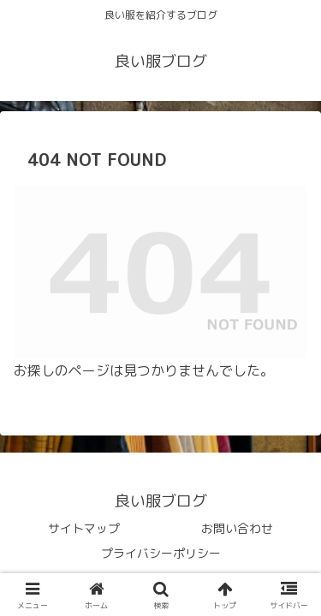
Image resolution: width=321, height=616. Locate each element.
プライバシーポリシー (161, 553)
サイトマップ (84, 528)
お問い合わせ (237, 528)
